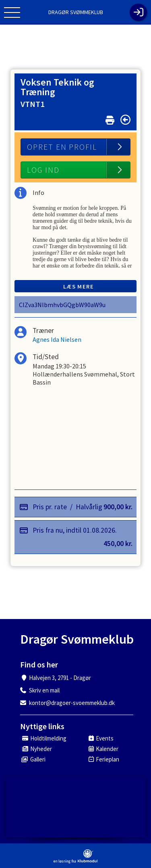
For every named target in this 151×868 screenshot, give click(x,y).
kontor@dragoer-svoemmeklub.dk (72, 703)
